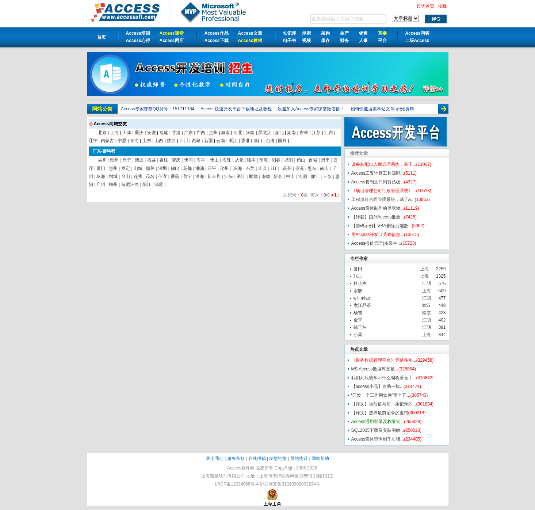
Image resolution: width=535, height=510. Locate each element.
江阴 (426, 283)
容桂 (163, 160)
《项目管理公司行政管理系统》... (383, 190)
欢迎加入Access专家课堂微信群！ (311, 108)
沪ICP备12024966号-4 (237, 484)
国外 (282, 140)
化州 (224, 168)
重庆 (139, 132)
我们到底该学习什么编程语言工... (383, 377)
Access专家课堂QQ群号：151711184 (157, 108)
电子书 (289, 40)
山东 (146, 140)
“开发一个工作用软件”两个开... (380, 395)
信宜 (162, 176)
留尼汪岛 (130, 184)
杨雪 (358, 312)
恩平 (325, 160)
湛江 (241, 176)
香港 (245, 140)
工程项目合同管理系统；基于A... (383, 199)
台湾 (270, 140)
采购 (325, 33)
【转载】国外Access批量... (377, 217)
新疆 (208, 140)
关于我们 (214, 458)
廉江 (315, 176)
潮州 (114, 160)
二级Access (417, 40)
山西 (158, 140)
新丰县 (214, 176)
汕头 (228, 176)
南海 (263, 160)
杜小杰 (360, 283)
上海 (424, 268)
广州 (100, 184)
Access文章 (250, 33)
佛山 (214, 160)
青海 (134, 140)
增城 (113, 176)
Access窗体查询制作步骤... (377, 439)
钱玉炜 (360, 327)
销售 (363, 33)
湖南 (291, 132)
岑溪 (299, 168)
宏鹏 (358, 290)
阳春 (276, 160)
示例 (306, 33)
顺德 (253, 176)
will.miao (362, 298)
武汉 (426, 305)
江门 (275, 168)
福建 (163, 132)
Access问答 (417, 33)
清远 (139, 160)
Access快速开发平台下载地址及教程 (236, 108)
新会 (278, 176)
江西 (328, 132)
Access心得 (138, 40)
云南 (220, 140)
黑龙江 (264, 132)
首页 (101, 37)
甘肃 (176, 132)
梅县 (151, 160)
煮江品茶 (362, 305)
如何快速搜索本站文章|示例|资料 (382, 108)
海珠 (226, 160)
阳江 (146, 184)
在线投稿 (257, 458)
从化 (239, 160)
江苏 (316, 132)
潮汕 (199, 168)
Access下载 (217, 40)
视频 (306, 40)
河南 (250, 132)
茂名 (150, 176)
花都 (187, 168)
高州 (287, 168)
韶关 (150, 168)
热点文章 (359, 349)
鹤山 (301, 160)
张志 (358, 276)
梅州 (113, 184)
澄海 (199, 176)
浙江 (233, 140)
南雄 (265, 176)
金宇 (358, 320)
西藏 (196, 140)
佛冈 (188, 160)
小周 (358, 334)
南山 (324, 168)
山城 (138, 168)
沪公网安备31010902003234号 (290, 484)
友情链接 (278, 458)
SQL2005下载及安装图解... (377, 430)
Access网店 (172, 40)
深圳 (162, 168)
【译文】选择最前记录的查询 (379, 412)
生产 (344, 33)
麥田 (358, 268)
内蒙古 (107, 140)
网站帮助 (320, 458)
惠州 (113, 168)
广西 (200, 132)
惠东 (311, 168)
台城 (313, 160)
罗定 (125, 168)
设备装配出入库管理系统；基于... (383, 164)
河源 (302, 176)
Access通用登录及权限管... (377, 421)
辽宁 (93, 140)
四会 (262, 168)
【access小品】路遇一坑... (377, 386)
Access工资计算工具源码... (377, 173)
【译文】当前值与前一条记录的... (383, 404)
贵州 (213, 132)
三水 (327, 176)
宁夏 (122, 140)
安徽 (151, 132)
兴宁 (126, 160)
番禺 (175, 176)
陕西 (171, 140)
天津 (126, 132)
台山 (125, 176)
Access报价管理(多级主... (376, 243)
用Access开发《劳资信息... (377, 234)
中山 (290, 176)
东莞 (250, 168)
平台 (382, 40)
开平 (211, 168)
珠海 (237, 168)
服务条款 (236, 458)
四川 (183, 140)
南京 (426, 312)
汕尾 (158, 184)
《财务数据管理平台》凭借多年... (383, 360)
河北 (237, 132)
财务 (344, 40)
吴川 (102, 160)
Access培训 (138, 33)
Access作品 (217, 33)
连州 (138, 176)
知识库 (289, 33)
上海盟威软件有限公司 (223, 476)
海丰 (200, 160)
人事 (363, 40)
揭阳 (288, 160)
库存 (325, 40)
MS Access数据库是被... (374, 369)
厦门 (100, 168)
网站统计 (299, 458)
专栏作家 (359, 258)
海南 (225, 132)
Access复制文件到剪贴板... (377, 181)
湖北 (279, 132)
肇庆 (176, 160)
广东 (188, 132)
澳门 (257, 140)
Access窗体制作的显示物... (377, 208)
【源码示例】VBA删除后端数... (381, 225)
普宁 (187, 176)
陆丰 (251, 160)
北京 (102, 132)
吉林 (303, 132)
